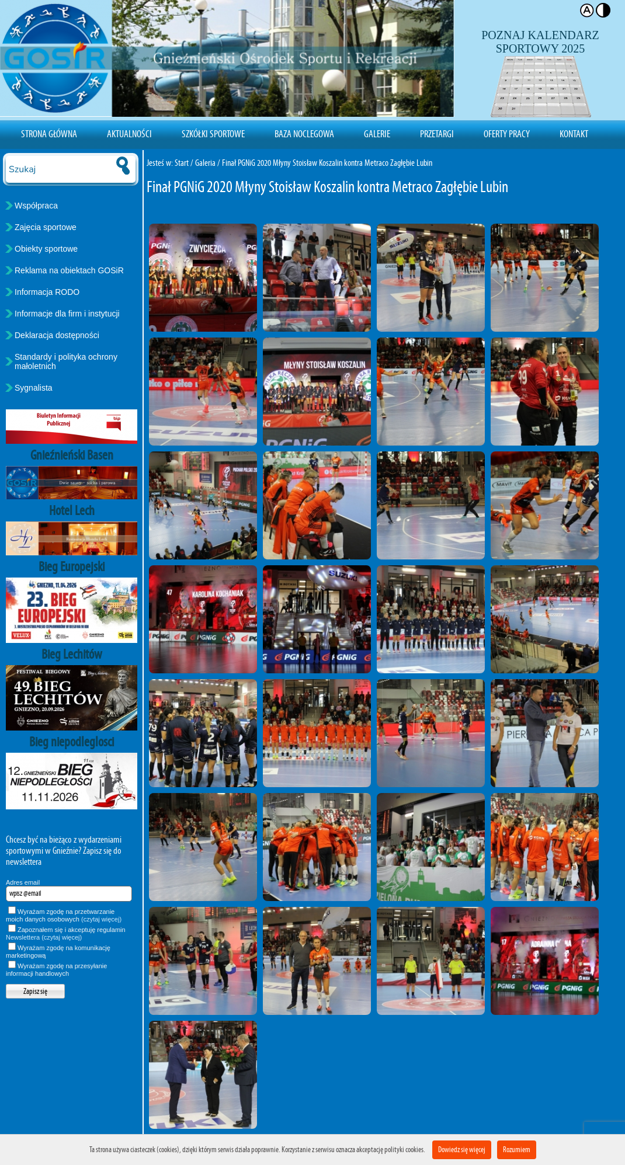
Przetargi (437, 133)
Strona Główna (49, 133)
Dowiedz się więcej (461, 1149)
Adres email (23, 882)
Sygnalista (34, 387)
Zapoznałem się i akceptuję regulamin (66, 933)
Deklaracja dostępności (57, 335)
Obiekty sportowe (46, 248)
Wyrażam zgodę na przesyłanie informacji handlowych (56, 969)
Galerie (377, 133)
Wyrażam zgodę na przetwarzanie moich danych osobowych (63, 915)
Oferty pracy (507, 133)
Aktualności (129, 133)
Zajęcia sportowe (46, 227)
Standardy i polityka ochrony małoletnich (66, 361)
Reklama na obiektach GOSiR (69, 270)
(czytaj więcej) (101, 919)
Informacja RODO (47, 292)
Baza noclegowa (304, 133)
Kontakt (574, 133)
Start (182, 162)
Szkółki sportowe (213, 133)
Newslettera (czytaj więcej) (44, 937)
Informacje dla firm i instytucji (67, 313)
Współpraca (36, 205)
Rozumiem (516, 1149)
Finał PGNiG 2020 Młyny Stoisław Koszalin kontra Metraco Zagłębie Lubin (327, 162)
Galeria (205, 162)
